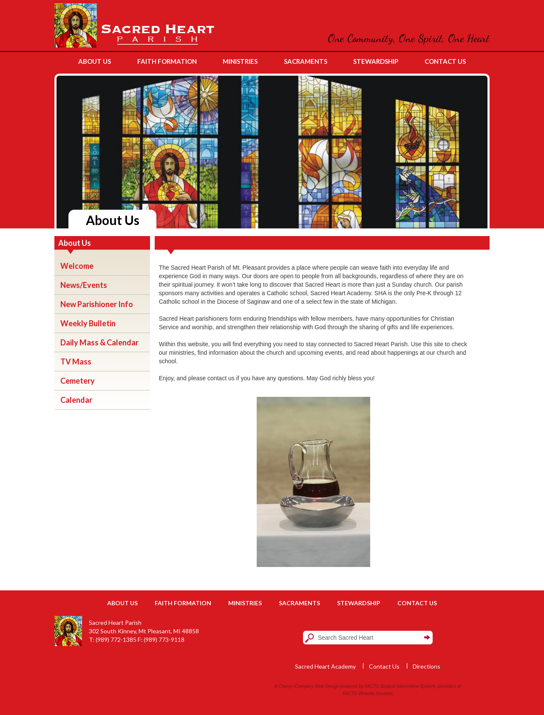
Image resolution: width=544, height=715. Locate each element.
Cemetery (77, 380)
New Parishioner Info (96, 304)
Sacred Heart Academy (325, 666)
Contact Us (417, 603)
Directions (426, 666)
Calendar (76, 400)
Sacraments (299, 603)
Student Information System (408, 686)
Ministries (245, 603)
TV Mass (75, 361)
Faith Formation (183, 603)
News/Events (83, 285)
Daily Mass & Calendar (99, 342)
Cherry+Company (296, 686)
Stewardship (358, 603)
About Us (122, 603)
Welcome (77, 266)
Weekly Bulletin (88, 323)
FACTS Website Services (368, 693)
